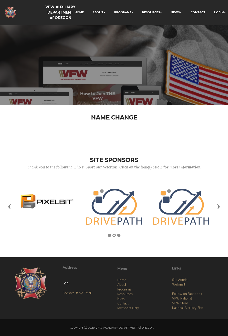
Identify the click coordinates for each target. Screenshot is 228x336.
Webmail (178, 301)
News (121, 317)
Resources (125, 312)
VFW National (182, 315)
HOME (79, 12)
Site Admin (179, 296)
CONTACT (198, 12)
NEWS (175, 12)
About (121, 303)
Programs (124, 307)
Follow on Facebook (187, 310)
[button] (9, 206)
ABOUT (98, 12)
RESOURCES (151, 12)
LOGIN (219, 12)
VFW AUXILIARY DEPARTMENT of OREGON (60, 12)
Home (121, 298)
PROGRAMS (122, 12)
